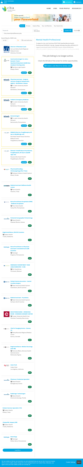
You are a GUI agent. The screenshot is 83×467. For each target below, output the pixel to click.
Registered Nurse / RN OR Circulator (13, 232)
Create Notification (27, 40)
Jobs (55, 8)
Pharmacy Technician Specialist (19, 379)
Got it (79, 462)
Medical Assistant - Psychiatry (19, 297)
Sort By (4, 40)
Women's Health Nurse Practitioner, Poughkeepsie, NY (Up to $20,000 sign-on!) (21, 152)
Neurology (13, 436)
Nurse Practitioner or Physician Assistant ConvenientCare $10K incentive (19, 248)
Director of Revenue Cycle (18, 46)
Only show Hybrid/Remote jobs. (13, 33)
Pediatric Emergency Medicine (19, 99)
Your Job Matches (47, 26)
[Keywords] (17, 30)
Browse (28, 26)
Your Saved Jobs (58, 26)
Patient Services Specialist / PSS (12, 408)
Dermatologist (15, 116)
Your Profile (64, 8)
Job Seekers (67, 2)
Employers (77, 2)
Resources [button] (76, 8)
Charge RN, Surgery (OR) (10, 422)
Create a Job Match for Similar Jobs (58, 66)
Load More (18, 450)
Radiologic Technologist (17, 393)
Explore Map (36, 26)
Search (22, 26)
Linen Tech (13, 365)
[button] (77, 30)
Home (49, 8)
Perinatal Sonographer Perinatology (21, 218)
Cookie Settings (70, 462)
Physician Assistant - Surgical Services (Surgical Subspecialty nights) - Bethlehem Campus (19, 81)
